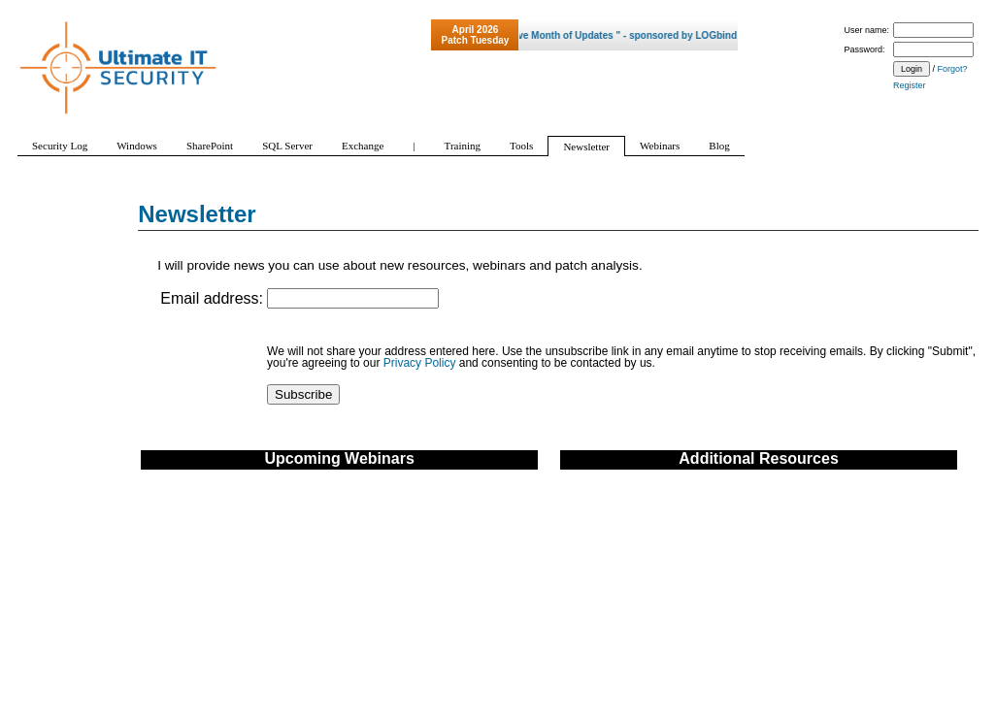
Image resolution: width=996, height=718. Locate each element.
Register (909, 85)
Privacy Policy (419, 363)
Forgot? (953, 69)
